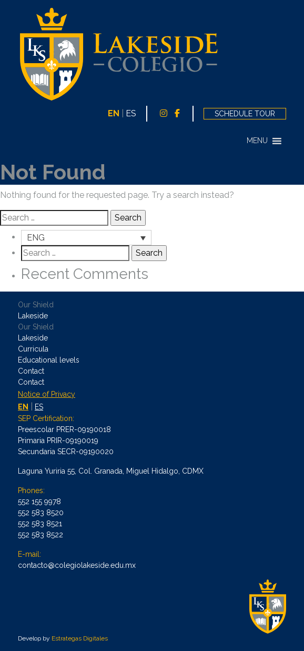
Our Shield (36, 305)
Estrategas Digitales (80, 638)
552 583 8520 (41, 512)
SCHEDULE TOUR (245, 113)
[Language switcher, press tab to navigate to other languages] (86, 237)
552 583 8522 (40, 534)
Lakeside (33, 316)
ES (131, 113)
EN (113, 113)
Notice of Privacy (46, 394)
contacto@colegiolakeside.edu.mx (77, 565)
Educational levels (48, 360)
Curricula (33, 349)
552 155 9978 (39, 501)
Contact (31, 371)
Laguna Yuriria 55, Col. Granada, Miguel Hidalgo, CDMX (111, 471)
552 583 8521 (40, 523)
